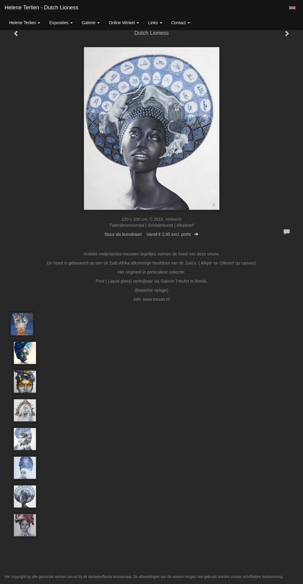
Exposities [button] (61, 22)
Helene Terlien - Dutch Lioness (42, 8)
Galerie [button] (91, 22)
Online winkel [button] (124, 22)
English (292, 8)
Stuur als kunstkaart (152, 234)
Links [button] (155, 22)
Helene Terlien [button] (24, 22)
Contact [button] (180, 22)
